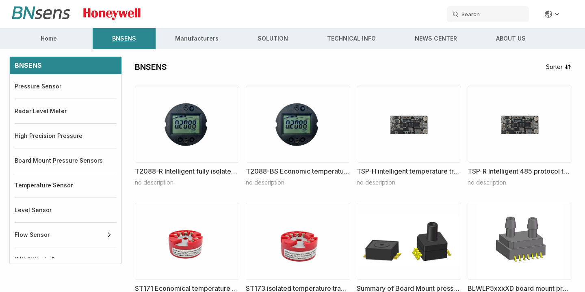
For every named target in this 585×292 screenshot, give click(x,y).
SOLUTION (273, 38)
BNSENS (124, 38)
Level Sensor (33, 209)
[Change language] (552, 14)
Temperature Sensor (44, 185)
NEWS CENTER (436, 38)
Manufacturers (197, 38)
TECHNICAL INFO (351, 38)
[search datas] (488, 14)
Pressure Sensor (38, 86)
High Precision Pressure (48, 135)
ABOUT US (511, 38)
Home (49, 38)
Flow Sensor (32, 234)
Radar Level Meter (41, 110)
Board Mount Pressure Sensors (59, 160)
